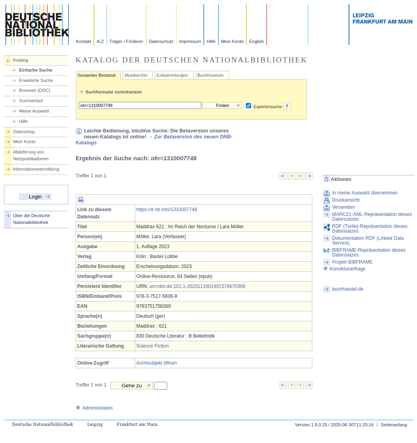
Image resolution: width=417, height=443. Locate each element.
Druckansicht (346, 200)
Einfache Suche (35, 70)
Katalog (20, 60)
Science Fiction (152, 346)
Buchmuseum (210, 75)
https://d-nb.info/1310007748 (166, 209)
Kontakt (83, 41)
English (256, 41)
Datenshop (24, 131)
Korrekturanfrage (344, 269)
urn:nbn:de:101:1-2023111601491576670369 (197, 286)
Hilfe (211, 41)
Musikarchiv (136, 75)
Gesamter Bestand (96, 75)
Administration (94, 408)
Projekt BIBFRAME (352, 262)
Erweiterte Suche (36, 80)
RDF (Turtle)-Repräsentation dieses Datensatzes (370, 228)
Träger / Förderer (126, 41)
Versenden (343, 207)
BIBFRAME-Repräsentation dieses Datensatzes (369, 252)
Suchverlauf (31, 100)
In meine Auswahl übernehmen (365, 193)
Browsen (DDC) (34, 90)
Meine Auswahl (34, 111)
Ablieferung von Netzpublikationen (31, 155)
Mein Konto (232, 41)
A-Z (100, 41)
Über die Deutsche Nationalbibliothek (31, 219)
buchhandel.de (348, 289)
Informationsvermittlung (36, 169)
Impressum (190, 41)
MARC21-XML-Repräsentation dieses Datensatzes (372, 217)
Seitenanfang (394, 424)
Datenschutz (161, 41)
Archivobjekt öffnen (156, 363)
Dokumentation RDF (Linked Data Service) (368, 240)
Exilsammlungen (172, 75)
